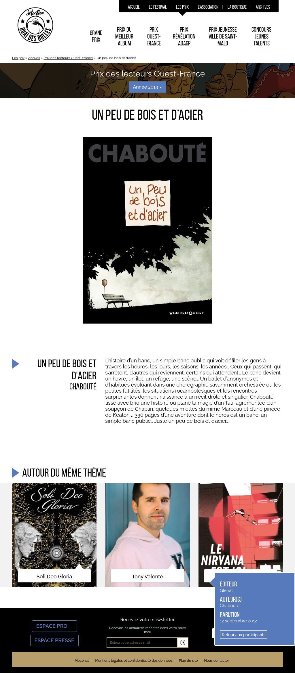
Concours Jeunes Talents (261, 36)
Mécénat (82, 661)
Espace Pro (54, 626)
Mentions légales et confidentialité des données (133, 661)
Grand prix (96, 36)
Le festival (158, 6)
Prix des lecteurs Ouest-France (68, 58)
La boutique (237, 6)
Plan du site (188, 661)
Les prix (182, 6)
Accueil (134, 6)
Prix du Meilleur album (124, 36)
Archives (263, 6)
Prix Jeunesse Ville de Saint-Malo (223, 36)
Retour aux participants (243, 634)
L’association (208, 6)
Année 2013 (147, 87)
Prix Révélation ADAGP (184, 36)
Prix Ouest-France (154, 36)
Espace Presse (54, 640)
